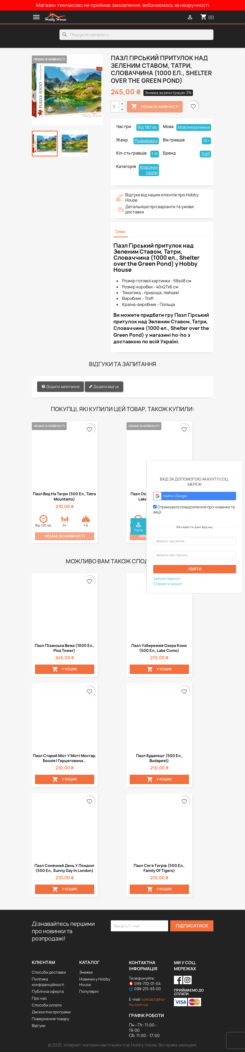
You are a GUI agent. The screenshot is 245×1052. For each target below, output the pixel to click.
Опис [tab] (120, 231)
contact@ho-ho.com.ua (147, 1002)
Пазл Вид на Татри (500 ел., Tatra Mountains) (64, 496)
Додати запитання (60, 386)
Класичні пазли (149, 170)
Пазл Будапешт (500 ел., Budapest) (159, 758)
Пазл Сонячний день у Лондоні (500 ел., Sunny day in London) (64, 868)
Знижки (86, 972)
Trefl (205, 154)
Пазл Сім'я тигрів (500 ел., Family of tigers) (159, 868)
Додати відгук (104, 386)
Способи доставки (49, 972)
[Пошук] (136, 34)
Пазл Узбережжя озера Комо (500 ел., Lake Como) (159, 648)
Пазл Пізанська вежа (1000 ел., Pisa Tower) (64, 648)
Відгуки (38, 1025)
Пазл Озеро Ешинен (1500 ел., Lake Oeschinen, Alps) (159, 496)
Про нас (39, 998)
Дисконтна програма (51, 1011)
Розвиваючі (146, 141)
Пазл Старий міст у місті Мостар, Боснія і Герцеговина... (64, 758)
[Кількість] (115, 107)
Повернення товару (50, 1018)
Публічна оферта (48, 991)
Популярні (88, 991)
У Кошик (64, 669)
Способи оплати (47, 1005)
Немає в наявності (154, 106)
